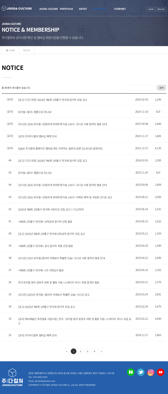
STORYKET (120, 9)
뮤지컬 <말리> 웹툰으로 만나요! (35, 112)
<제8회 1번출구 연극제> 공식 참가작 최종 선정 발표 (45, 246)
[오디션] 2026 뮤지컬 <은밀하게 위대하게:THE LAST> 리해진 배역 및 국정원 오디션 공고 (65, 197)
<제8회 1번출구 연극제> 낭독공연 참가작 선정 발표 (45, 221)
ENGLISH (161, 9)
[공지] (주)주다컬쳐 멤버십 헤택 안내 (37, 136)
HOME (10, 50)
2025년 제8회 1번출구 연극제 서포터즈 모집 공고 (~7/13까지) (51, 209)
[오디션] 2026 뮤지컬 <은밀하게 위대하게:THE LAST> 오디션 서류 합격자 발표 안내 (62, 124)
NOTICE (26, 50)
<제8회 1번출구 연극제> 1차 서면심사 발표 (41, 270)
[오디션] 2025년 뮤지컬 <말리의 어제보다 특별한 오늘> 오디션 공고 (54, 295)
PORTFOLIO (66, 9)
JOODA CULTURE (48, 9)
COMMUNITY (99, 9)
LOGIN (150, 9)
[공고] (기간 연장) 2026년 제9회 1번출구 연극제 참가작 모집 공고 (52, 100)
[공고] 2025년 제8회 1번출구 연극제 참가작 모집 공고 (46, 307)
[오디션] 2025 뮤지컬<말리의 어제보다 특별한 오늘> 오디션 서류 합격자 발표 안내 (61, 258)
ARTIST (83, 9)
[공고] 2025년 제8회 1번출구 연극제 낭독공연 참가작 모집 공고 (51, 234)
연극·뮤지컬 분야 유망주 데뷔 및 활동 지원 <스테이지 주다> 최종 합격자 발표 (58, 282)
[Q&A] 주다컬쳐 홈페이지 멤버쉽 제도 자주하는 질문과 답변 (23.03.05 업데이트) (60, 148)
